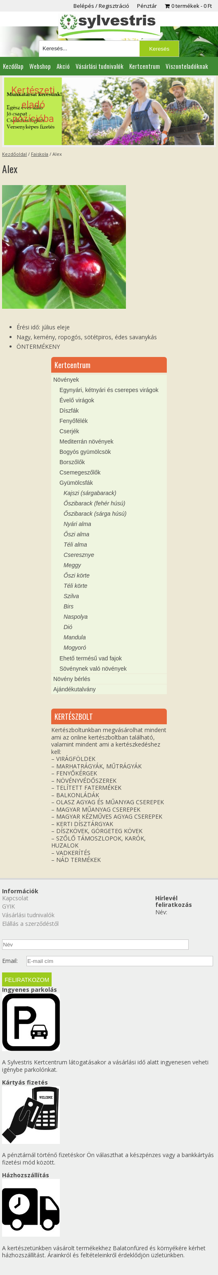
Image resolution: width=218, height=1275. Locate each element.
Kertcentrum (144, 65)
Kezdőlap (13, 65)
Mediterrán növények (86, 441)
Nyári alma (77, 524)
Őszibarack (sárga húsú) (95, 513)
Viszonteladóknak (187, 65)
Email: (10, 961)
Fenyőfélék (73, 421)
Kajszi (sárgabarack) (90, 493)
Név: (161, 912)
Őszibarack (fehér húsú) (94, 503)
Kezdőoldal (14, 154)
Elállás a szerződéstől (30, 923)
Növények (66, 379)
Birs (68, 606)
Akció (63, 65)
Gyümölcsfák (76, 482)
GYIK (8, 906)
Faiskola (39, 154)
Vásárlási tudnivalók (99, 65)
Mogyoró (75, 647)
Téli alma (75, 544)
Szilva (71, 596)
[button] (108, 111)
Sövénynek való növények (93, 668)
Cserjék (69, 431)
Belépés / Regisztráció (101, 5)
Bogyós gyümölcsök (85, 451)
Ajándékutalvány (74, 689)
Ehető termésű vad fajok (90, 658)
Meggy (72, 565)
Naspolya (76, 616)
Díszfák (69, 410)
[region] (108, 111)
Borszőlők (72, 462)
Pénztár (147, 5)
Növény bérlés (71, 679)
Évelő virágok (76, 400)
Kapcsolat (15, 898)
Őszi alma (76, 534)
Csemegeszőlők (80, 472)
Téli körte (76, 585)
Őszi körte (77, 575)
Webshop (40, 65)
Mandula (75, 637)
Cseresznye (79, 555)
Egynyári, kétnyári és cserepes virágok (109, 390)
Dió (68, 627)
